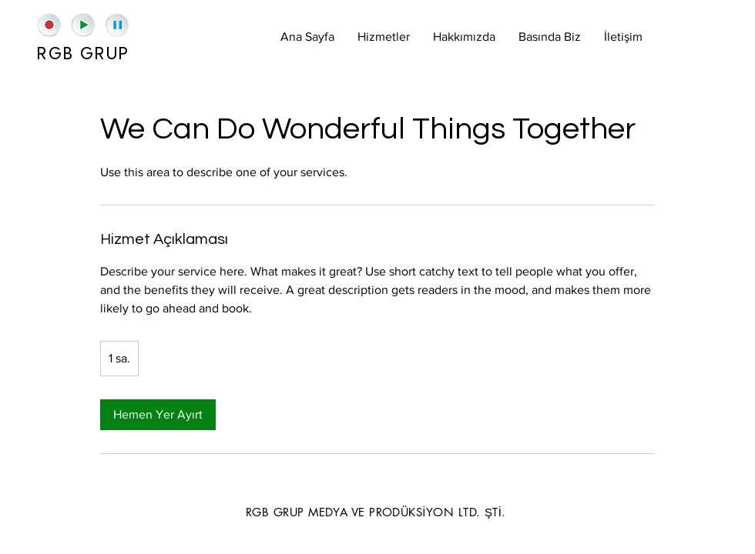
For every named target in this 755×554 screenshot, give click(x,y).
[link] (158, 414)
